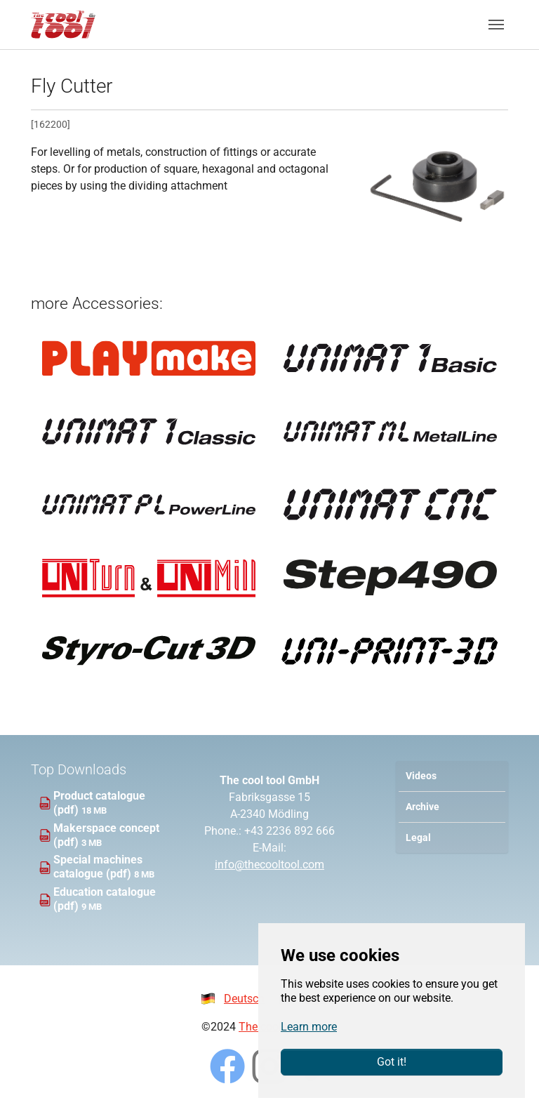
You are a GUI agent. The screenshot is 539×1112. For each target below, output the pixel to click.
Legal (418, 838)
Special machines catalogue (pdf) (97, 866)
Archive (422, 807)
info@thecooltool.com (269, 864)
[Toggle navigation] (496, 25)
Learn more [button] (309, 1026)
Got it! (391, 1061)
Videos (421, 776)
